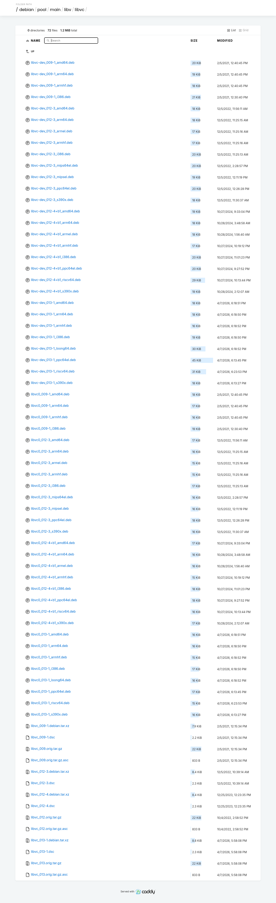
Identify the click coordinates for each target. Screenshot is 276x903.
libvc (79, 9)
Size (194, 40)
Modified (225, 40)
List (231, 30)
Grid (243, 30)
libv (67, 9)
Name (36, 40)
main (55, 9)
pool (41, 9)
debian (26, 9)
